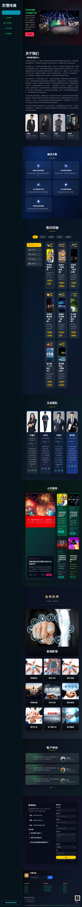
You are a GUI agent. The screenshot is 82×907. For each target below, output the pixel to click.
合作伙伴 (26, 889)
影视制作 (51, 237)
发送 (66, 857)
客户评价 (26, 885)
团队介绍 (26, 892)
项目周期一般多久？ (36, 833)
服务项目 (26, 890)
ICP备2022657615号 (51, 905)
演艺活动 (43, 237)
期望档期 (58, 813)
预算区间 (58, 819)
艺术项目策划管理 (47, 885)
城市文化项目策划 (47, 890)
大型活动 (60, 237)
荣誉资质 (65, 892)
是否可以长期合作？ (36, 837)
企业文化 (65, 887)
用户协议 (73, 905)
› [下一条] (77, 769)
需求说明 (58, 831)
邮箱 (57, 825)
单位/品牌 (58, 807)
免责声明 (77, 905)
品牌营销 (68, 237)
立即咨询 (29, 34)
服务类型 (58, 844)
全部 (35, 237)
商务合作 (65, 885)
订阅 (50, 877)
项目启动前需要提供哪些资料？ (40, 842)
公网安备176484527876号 (60, 905)
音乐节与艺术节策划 (48, 887)
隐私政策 (68, 905)
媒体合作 (65, 889)
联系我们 (26, 887)
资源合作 (65, 890)
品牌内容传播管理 (47, 889)
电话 (57, 850)
